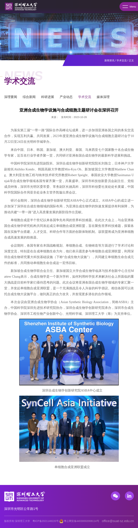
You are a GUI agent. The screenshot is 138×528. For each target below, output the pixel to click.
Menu (128, 6)
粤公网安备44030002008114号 (81, 521)
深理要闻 (10, 98)
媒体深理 (103, 98)
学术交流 (122, 60)
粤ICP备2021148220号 (46, 521)
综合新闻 (29, 98)
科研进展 (47, 98)
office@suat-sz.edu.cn (118, 521)
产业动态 (66, 98)
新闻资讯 (109, 60)
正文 (131, 60)
